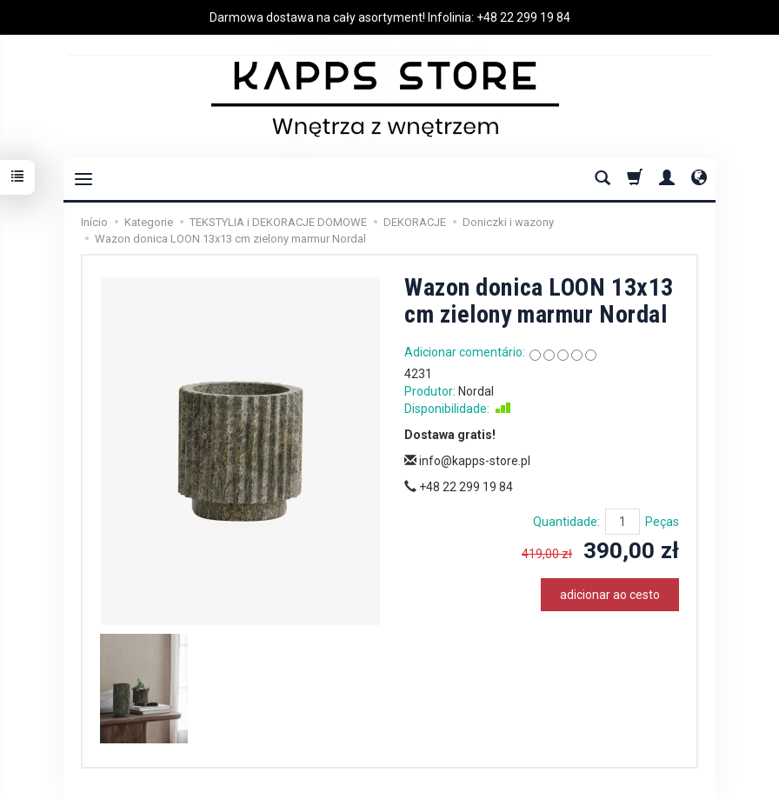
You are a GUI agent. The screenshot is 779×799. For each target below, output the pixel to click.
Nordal (476, 391)
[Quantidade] (622, 522)
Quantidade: (566, 522)
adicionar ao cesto (610, 595)
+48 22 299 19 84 (523, 17)
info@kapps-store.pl (467, 461)
